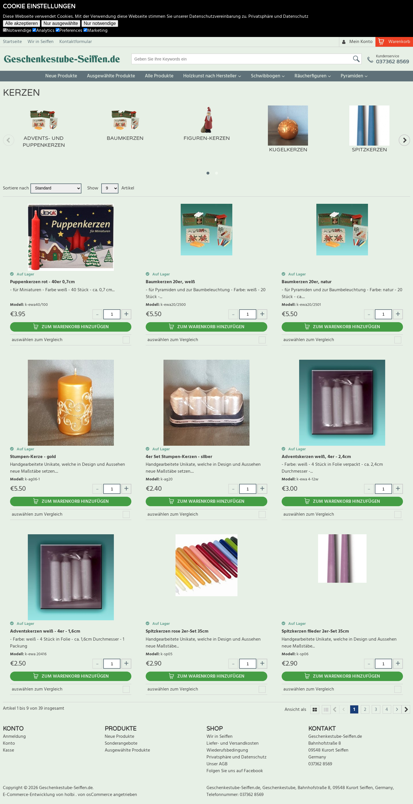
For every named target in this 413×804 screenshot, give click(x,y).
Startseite (12, 42)
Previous (8, 140)
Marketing (95, 30)
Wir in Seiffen (41, 42)
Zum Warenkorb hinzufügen (75, 327)
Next (404, 140)
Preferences (69, 30)
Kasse (8, 750)
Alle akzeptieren (21, 23)
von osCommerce (95, 795)
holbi (70, 795)
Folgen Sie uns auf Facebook (234, 771)
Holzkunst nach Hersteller (210, 76)
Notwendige (17, 30)
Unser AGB (216, 764)
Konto (9, 743)
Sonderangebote (121, 743)
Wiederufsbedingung (227, 750)
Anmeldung (14, 736)
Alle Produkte (159, 76)
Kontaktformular (75, 42)
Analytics (43, 30)
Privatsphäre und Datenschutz (278, 16)
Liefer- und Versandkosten (232, 743)
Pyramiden (352, 76)
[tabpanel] (43, 132)
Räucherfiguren (310, 76)
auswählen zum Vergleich (37, 340)
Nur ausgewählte (61, 23)
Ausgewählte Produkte (111, 76)
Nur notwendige (100, 23)
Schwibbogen (265, 76)
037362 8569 (320, 764)
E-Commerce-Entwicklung (29, 795)
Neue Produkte (61, 76)
